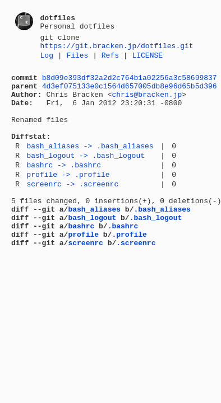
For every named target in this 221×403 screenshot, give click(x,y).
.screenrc (135, 279)
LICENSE (147, 60)
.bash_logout (156, 249)
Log (46, 60)
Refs (110, 60)
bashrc (81, 259)
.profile (129, 269)
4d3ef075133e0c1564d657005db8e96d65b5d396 (129, 94)
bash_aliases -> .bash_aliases (89, 166)
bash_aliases (94, 239)
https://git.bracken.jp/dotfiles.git (117, 49)
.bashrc (123, 259)
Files (77, 60)
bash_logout (92, 249)
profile (83, 269)
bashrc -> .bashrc (63, 188)
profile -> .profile (67, 199)
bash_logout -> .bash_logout (85, 177)
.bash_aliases (161, 239)
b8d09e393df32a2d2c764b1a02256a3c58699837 (129, 84)
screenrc (85, 279)
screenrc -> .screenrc (72, 210)
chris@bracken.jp (147, 104)
